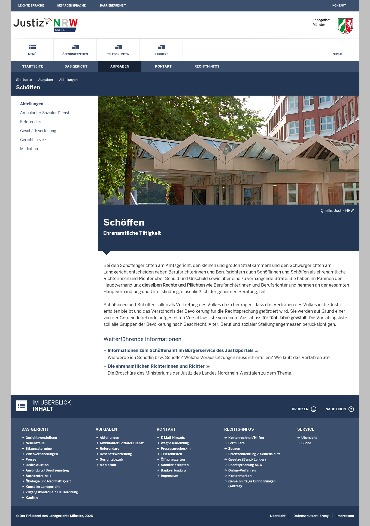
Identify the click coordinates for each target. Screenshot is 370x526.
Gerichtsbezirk (33, 139)
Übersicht (309, 438)
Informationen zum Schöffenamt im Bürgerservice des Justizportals (181, 350)
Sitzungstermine (39, 448)
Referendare (31, 121)
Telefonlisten (118, 54)
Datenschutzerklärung (311, 516)
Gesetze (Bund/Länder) (247, 459)
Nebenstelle (35, 443)
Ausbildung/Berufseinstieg (47, 470)
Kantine (32, 497)
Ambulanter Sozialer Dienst (44, 112)
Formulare (236, 443)
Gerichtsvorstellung (41, 438)
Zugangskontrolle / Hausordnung (52, 492)
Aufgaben (119, 66)
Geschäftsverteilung (38, 130)
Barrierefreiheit (113, 5)
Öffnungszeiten (75, 54)
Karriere (161, 54)
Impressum (169, 476)
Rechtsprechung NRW (245, 465)
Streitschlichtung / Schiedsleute (254, 454)
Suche (337, 54)
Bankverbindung (173, 470)
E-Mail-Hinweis (173, 438)
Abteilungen (68, 80)
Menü (32, 54)
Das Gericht (76, 66)
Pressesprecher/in (175, 448)
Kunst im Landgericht (43, 487)
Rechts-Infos (207, 66)
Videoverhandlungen (42, 454)
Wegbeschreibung (175, 443)
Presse (31, 459)
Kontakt (339, 5)
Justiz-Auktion (37, 465)
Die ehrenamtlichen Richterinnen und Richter (156, 366)
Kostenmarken (239, 476)
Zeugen (234, 448)
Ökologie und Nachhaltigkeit (48, 481)
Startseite (32, 66)
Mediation (29, 148)
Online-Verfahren (242, 470)
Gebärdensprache (71, 5)
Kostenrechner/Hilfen (246, 438)
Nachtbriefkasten (175, 465)
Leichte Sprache (31, 5)
